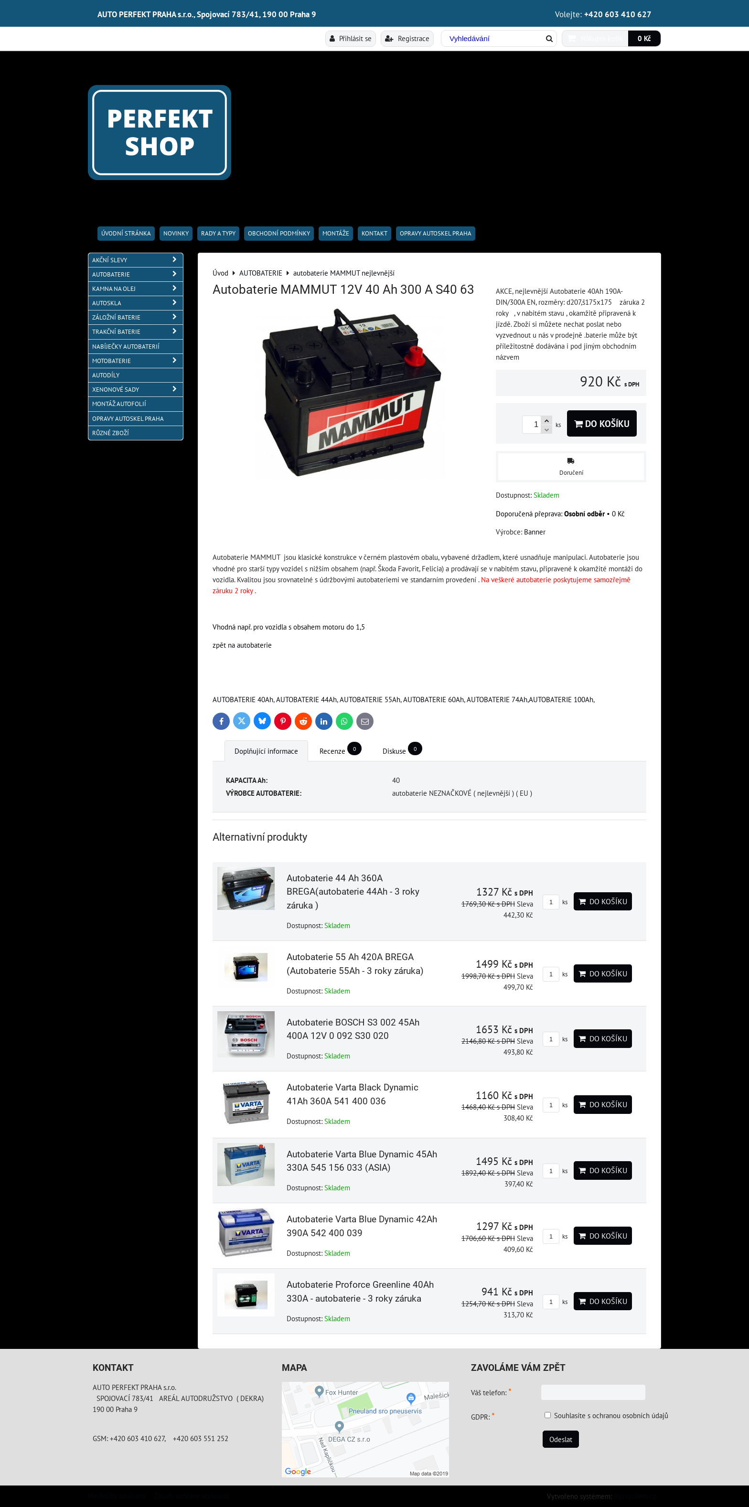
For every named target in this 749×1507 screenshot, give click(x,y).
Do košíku (602, 423)
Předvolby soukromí (117, 1495)
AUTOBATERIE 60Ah (433, 699)
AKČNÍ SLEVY (137, 260)
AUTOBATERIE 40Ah (243, 699)
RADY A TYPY (218, 233)
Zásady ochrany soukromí (191, 1495)
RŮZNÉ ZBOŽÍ (110, 433)
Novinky (176, 233)
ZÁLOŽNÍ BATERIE (137, 317)
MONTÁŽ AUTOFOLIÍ (119, 404)
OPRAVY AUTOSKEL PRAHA (435, 233)
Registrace (407, 38)
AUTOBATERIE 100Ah (561, 699)
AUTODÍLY (105, 375)
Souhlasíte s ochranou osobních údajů (611, 1415)
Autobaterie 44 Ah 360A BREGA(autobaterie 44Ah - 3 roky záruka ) (353, 892)
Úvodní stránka (126, 233)
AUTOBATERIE (137, 274)
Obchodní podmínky (279, 233)
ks (555, 902)
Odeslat (560, 1439)
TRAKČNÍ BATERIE (137, 332)
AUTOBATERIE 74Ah (497, 699)
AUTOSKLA (137, 303)
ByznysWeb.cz (635, 1496)
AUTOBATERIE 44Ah (306, 699)
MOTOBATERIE (137, 361)
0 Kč (644, 38)
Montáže (335, 233)
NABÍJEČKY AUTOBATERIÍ (126, 346)
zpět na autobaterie (242, 645)
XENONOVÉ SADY (137, 389)
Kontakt (374, 233)
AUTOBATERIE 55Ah (370, 699)
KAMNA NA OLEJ (137, 289)
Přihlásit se (351, 38)
